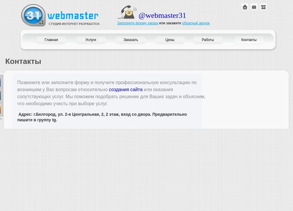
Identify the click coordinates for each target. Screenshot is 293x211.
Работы (208, 40)
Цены (170, 40)
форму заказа (147, 23)
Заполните (126, 23)
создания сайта (126, 89)
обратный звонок (195, 23)
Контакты (249, 40)
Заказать (131, 40)
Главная (51, 40)
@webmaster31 (162, 15)
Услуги (90, 40)
